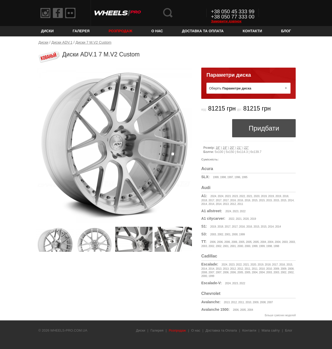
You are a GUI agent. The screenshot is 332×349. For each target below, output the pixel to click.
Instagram (45, 13)
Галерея (81, 31)
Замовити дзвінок (226, 21)
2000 (235, 234)
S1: (204, 226)
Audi (206, 187)
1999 (216, 177)
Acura (207, 168)
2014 (291, 200)
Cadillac (209, 256)
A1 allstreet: (211, 211)
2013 (226, 204)
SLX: (205, 177)
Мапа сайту (271, 330)
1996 (237, 177)
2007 (211, 272)
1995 (244, 177)
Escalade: (209, 264)
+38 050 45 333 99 (232, 11)
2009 (276, 268)
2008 (291, 268)
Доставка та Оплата (203, 31)
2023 (228, 196)
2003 (213, 234)
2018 (285, 196)
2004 (263, 242)
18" (218, 148)
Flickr (70, 13)
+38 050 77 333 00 (232, 17)
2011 (240, 204)
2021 (249, 196)
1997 (230, 177)
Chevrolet (210, 293)
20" (232, 148)
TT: (203, 242)
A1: (204, 196)
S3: (204, 234)
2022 (242, 196)
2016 (233, 200)
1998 (223, 177)
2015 (255, 200)
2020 (256, 196)
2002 (220, 234)
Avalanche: (210, 302)
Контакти (252, 31)
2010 (262, 268)
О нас (157, 31)
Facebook (58, 13)
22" (246, 148)
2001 (227, 234)
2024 (213, 196)
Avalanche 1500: (215, 309)
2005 (241, 242)
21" (239, 148)
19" (225, 148)
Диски (47, 31)
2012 (233, 204)
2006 (213, 242)
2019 (264, 196)
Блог (286, 31)
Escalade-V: (211, 283)
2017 (211, 200)
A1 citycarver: (213, 218)
